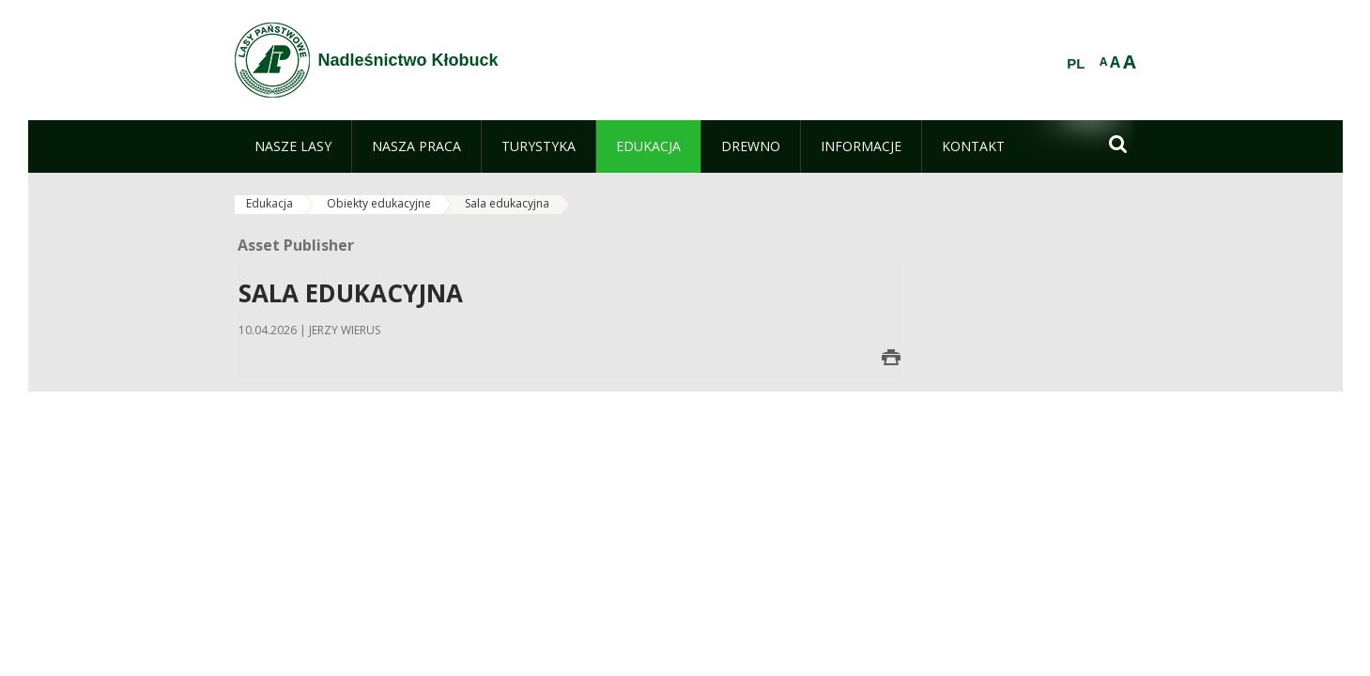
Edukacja (269, 203)
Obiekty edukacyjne (379, 203)
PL (1076, 63)
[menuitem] (293, 146)
